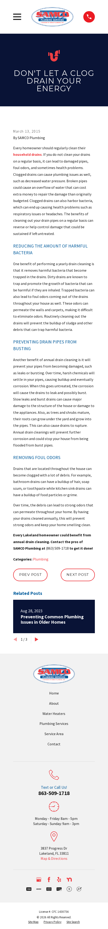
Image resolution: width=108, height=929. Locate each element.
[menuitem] (33, 922)
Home (54, 693)
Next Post (77, 574)
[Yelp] (59, 879)
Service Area (54, 734)
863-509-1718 (54, 793)
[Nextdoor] (69, 879)
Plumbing (40, 559)
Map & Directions (54, 858)
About (54, 703)
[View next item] (37, 639)
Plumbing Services (53, 723)
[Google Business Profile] (38, 879)
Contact (54, 744)
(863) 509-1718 (57, 548)
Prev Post (30, 574)
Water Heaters (53, 713)
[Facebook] (48, 879)
